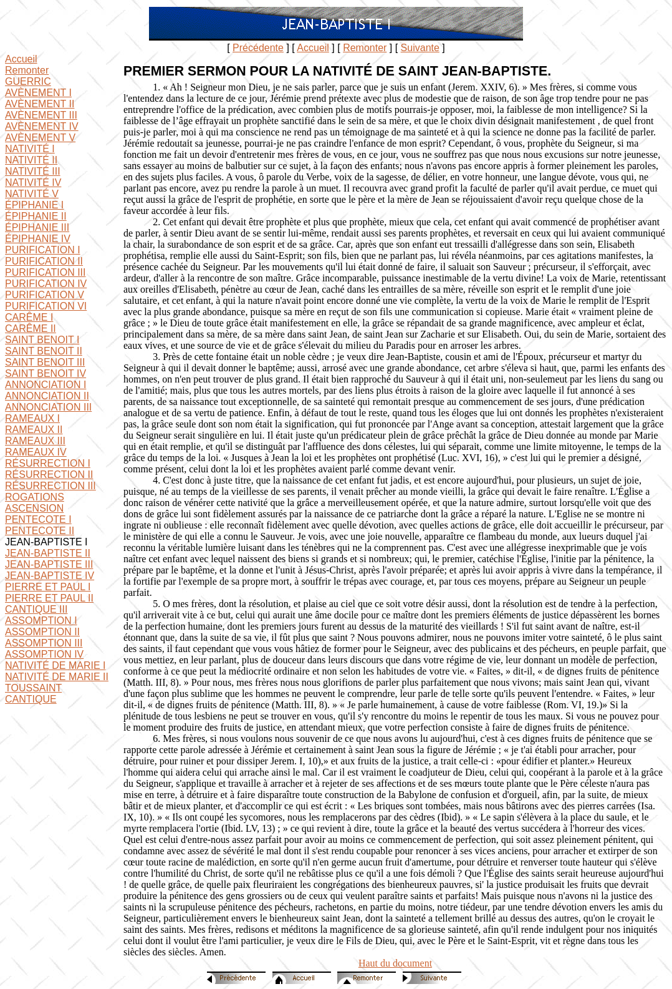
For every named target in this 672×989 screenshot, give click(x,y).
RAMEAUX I (32, 418)
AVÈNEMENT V (40, 137)
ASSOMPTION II (42, 631)
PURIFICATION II (44, 261)
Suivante (420, 47)
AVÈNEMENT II (39, 104)
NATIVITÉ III (32, 171)
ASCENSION (34, 508)
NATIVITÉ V (32, 193)
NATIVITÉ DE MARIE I (55, 665)
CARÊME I (29, 317)
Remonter (364, 47)
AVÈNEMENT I (38, 92)
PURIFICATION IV (46, 283)
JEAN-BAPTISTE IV (49, 575)
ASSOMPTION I (41, 620)
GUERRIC (28, 81)
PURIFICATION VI (46, 306)
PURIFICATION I (42, 250)
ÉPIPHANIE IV (37, 238)
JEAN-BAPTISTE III (49, 564)
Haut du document (395, 963)
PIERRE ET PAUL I (48, 587)
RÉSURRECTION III (50, 485)
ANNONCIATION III (48, 407)
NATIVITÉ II (31, 160)
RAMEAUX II (33, 429)
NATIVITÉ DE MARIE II (56, 676)
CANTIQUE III (36, 609)
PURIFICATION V (44, 295)
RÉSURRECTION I (47, 463)
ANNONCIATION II (47, 396)
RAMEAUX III (35, 441)
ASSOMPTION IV (44, 654)
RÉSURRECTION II (49, 474)
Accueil (313, 47)
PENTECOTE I (38, 519)
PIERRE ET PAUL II (49, 598)
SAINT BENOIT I (42, 339)
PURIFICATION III (45, 272)
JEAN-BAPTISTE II (47, 553)
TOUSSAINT (33, 688)
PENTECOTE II (39, 530)
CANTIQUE (31, 699)
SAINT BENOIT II (43, 351)
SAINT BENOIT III (45, 362)
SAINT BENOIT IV (45, 373)
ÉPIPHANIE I (34, 205)
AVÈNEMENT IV (42, 126)
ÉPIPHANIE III (37, 227)
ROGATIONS (34, 497)
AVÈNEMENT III (41, 115)
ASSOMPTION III (43, 643)
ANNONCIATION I (45, 384)
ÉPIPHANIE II (36, 216)
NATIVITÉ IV (33, 182)
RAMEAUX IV (36, 452)
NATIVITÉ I (30, 149)
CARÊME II (30, 328)
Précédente (258, 47)
